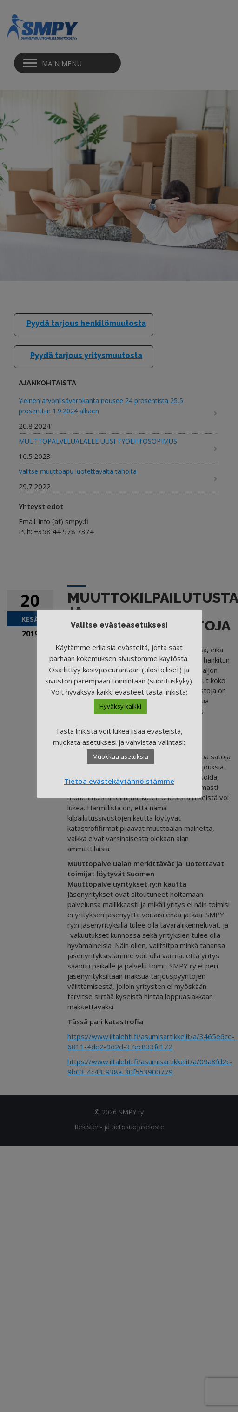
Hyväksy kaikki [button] (120, 706)
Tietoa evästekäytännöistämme (119, 781)
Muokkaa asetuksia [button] (120, 756)
